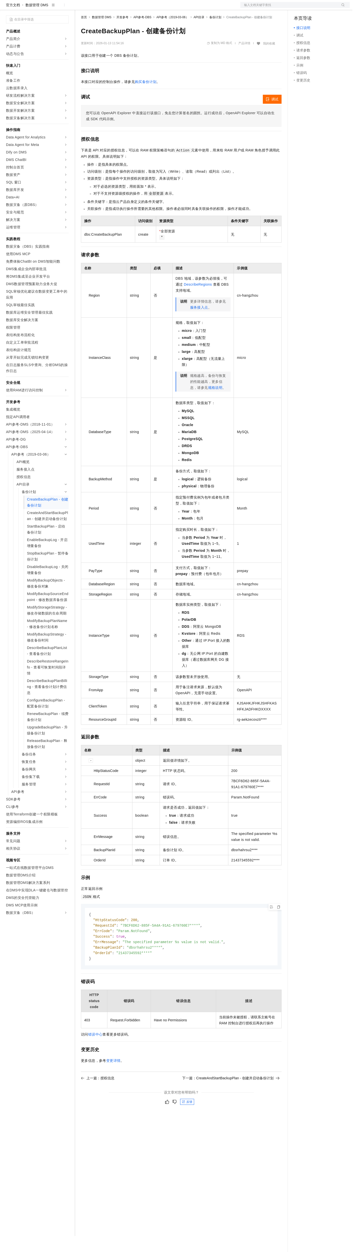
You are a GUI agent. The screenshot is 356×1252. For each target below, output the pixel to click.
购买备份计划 (145, 98)
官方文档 (13, 21)
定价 (107, 8)
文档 (289, 8)
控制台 (311, 8)
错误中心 (95, 1053)
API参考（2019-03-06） (172, 33)
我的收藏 (269, 59)
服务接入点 (199, 323)
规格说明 (215, 404)
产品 (64, 8)
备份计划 (215, 33)
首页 (84, 33)
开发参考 (122, 33)
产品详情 (244, 59)
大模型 (51, 8)
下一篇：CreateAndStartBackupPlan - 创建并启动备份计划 (231, 1096)
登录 (342, 8)
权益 (95, 8)
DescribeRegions (198, 300)
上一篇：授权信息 (97, 1096)
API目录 (199, 33)
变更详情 (113, 1079)
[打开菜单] (8, 8)
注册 (323, 8)
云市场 (121, 8)
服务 (147, 8)
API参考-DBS (142, 33)
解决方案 (80, 8)
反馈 (187, 1120)
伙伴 (135, 8)
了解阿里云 (164, 8)
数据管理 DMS (36, 21)
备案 (299, 8)
